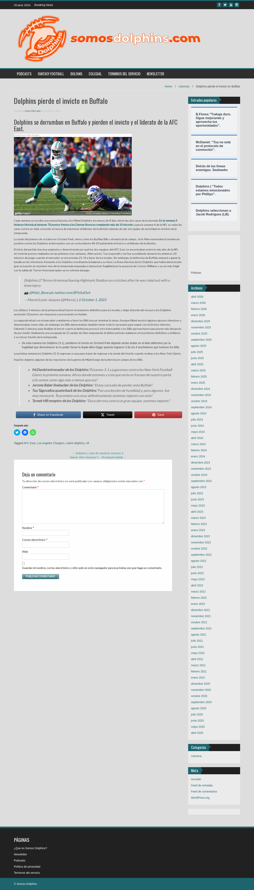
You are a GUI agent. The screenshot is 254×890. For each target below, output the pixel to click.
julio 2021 (197, 640)
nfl (87, 443)
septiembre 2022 (201, 554)
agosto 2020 (198, 708)
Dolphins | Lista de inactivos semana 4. (98, 453)
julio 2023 (197, 493)
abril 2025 (197, 364)
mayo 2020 (198, 726)
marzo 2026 (198, 302)
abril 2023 (197, 511)
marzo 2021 (198, 665)
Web (25, 551)
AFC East (30, 443)
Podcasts (24, 73)
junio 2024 (197, 425)
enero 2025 (198, 382)
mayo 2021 (198, 653)
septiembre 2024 (201, 407)
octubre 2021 (199, 622)
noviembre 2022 (201, 542)
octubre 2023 (199, 474)
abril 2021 (197, 659)
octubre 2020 (199, 696)
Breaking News (43, 5)
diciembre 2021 (200, 610)
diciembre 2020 (200, 683)
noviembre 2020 (201, 689)
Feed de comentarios (204, 791)
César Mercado (32, 110)
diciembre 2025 (200, 321)
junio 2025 (197, 358)
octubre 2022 (199, 548)
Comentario (30, 487)
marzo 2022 (198, 591)
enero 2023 (198, 530)
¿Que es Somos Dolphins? (30, 848)
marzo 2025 (198, 370)
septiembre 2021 (201, 628)
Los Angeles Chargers (50, 443)
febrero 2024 (199, 450)
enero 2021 (198, 677)
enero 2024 (198, 456)
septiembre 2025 (201, 339)
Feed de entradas (202, 785)
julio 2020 (197, 714)
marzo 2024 (198, 444)
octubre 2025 (199, 333)
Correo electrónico (34, 539)
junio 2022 (197, 573)
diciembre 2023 (200, 462)
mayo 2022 (198, 579)
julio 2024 (197, 419)
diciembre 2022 (200, 536)
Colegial (95, 73)
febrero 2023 (199, 524)
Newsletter (155, 73)
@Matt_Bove (39, 293)
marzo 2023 (198, 517)
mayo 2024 (198, 431)
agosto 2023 (198, 487)
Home (168, 86)
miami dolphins (75, 443)
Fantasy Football (51, 73)
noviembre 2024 (201, 395)
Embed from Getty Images (26, 135)
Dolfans (76, 73)
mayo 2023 (198, 505)
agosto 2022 (198, 560)
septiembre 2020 (201, 702)
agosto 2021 (198, 634)
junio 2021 (197, 646)
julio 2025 (197, 352)
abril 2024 (197, 438)
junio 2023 (197, 499)
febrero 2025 (199, 376)
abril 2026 (197, 296)
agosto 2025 (198, 345)
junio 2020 (197, 720)
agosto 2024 (198, 413)
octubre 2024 (199, 401)
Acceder (196, 779)
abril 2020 (197, 732)
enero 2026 (198, 315)
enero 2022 (198, 603)
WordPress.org (200, 797)
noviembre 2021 (201, 616)
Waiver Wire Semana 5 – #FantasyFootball (98, 457)
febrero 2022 (199, 597)
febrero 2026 (199, 309)
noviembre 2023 (201, 468)
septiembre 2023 (201, 481)
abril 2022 (197, 585)
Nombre (28, 528)
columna (184, 86)
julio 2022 (197, 567)
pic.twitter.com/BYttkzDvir (69, 293)
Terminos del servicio (124, 73)
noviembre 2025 (201, 327)
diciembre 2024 (200, 388)
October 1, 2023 (93, 300)
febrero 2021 (199, 671)
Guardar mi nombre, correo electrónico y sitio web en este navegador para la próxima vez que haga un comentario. (92, 568)
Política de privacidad (27, 866)
